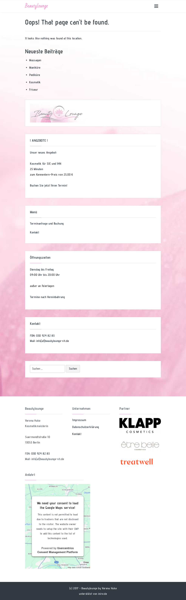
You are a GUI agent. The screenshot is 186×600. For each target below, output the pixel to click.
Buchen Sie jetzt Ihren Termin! (48, 185)
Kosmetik (35, 82)
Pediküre (34, 75)
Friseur (33, 89)
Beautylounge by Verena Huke (99, 588)
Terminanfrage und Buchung (47, 223)
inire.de (102, 593)
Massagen (35, 60)
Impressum (79, 420)
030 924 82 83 (45, 335)
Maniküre (35, 67)
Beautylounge (36, 6)
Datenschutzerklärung (85, 427)
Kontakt (34, 232)
